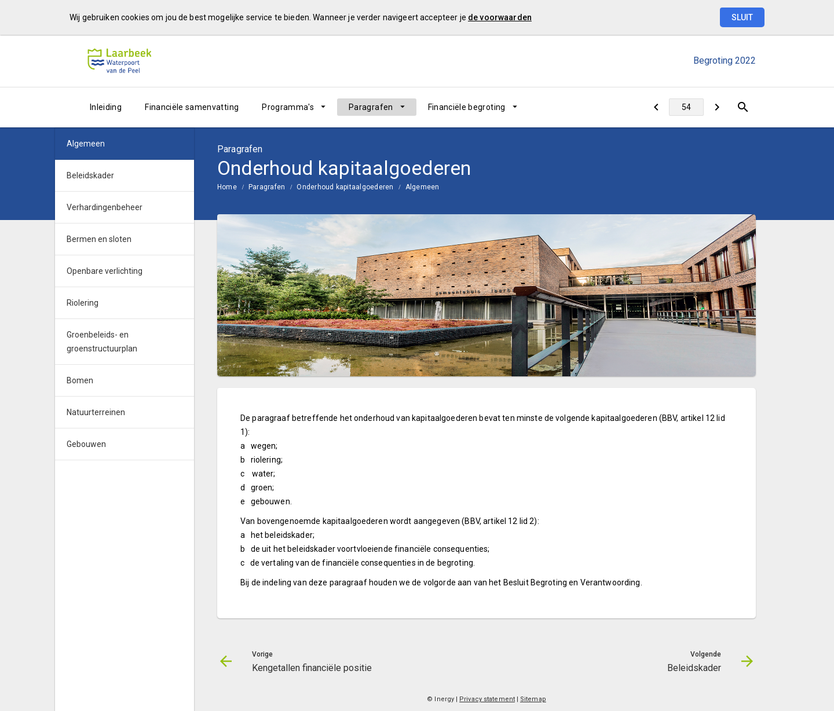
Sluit (742, 17)
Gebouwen (86, 444)
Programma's (288, 107)
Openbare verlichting (104, 271)
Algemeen (422, 187)
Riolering (82, 302)
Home (227, 187)
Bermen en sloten (99, 239)
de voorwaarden (500, 17)
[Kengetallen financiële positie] (656, 107)
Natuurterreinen (96, 412)
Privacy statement (487, 699)
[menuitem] (105, 107)
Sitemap (533, 699)
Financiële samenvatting (192, 107)
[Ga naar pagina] (686, 107)
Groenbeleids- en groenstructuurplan (102, 341)
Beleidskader (90, 175)
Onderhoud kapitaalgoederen (345, 187)
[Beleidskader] (717, 107)
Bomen (80, 380)
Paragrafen (371, 107)
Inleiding (106, 107)
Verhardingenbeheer (104, 207)
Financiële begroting (467, 107)
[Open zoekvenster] (743, 107)
